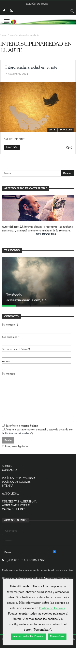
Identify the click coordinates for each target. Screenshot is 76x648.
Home (3, 35)
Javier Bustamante (18, 300)
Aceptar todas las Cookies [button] (28, 636)
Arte (52, 130)
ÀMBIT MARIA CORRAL (16, 505)
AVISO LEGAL (10, 493)
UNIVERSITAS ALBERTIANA (19, 501)
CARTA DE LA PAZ (13, 509)
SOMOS (7, 466)
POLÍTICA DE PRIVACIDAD (18, 478)
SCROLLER (66, 130)
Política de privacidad (17, 433)
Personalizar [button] (57, 636)
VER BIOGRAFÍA (46, 234)
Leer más (11, 147)
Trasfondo (14, 295)
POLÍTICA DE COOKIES (16, 482)
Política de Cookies (52, 608)
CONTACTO (9, 470)
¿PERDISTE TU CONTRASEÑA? (23, 560)
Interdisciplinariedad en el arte (31, 67)
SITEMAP (7, 486)
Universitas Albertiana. (57, 578)
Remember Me (63, 552)
